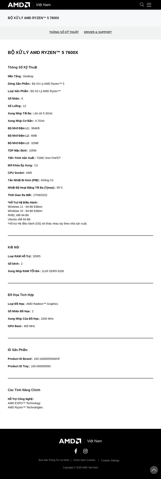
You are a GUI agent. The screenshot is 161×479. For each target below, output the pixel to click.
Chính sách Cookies (84, 460)
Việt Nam (43, 5)
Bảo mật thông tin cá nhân (54, 460)
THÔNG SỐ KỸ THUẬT (64, 32)
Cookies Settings (110, 460)
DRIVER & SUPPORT (98, 32)
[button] (142, 5)
